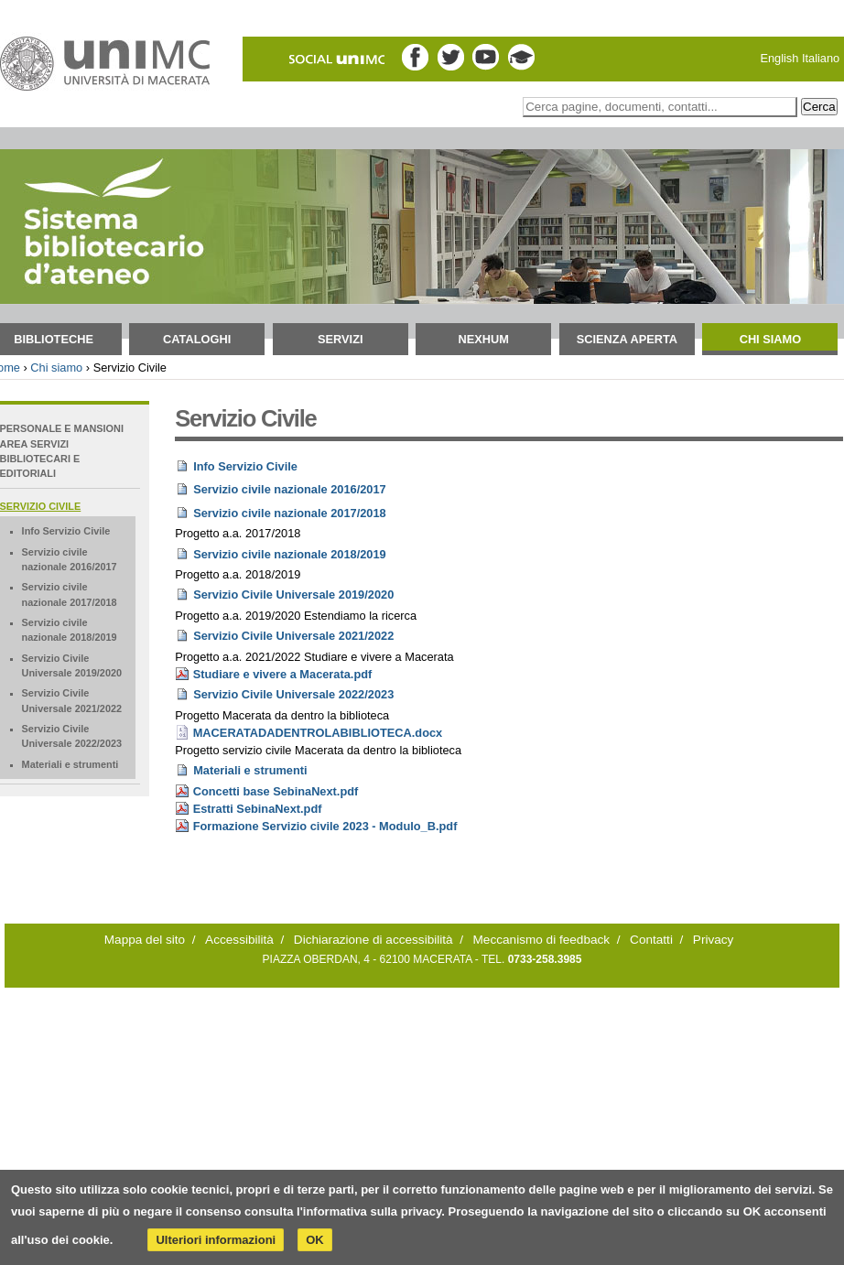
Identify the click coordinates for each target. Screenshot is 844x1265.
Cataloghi (197, 339)
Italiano (820, 58)
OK (315, 1240)
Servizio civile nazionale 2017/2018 (289, 513)
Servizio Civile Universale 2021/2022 (293, 636)
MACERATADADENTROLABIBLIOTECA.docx (318, 733)
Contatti (651, 939)
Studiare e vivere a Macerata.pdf (283, 674)
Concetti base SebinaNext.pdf (276, 791)
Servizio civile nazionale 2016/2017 (289, 489)
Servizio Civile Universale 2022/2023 (293, 694)
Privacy (713, 939)
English (779, 58)
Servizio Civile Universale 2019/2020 (293, 594)
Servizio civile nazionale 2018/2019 (289, 554)
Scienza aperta (627, 339)
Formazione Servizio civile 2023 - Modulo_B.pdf (325, 826)
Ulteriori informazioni (216, 1240)
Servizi (340, 339)
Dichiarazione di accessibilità (373, 939)
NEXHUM (484, 339)
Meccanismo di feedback (542, 939)
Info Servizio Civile (245, 466)
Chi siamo (771, 339)
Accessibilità (239, 939)
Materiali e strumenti (250, 770)
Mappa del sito (144, 939)
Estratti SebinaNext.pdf (257, 809)
